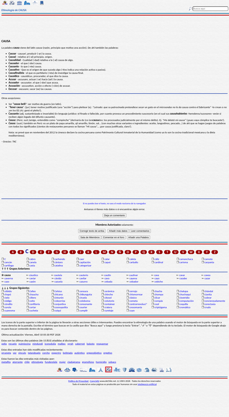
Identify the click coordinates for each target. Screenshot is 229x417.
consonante (85, 304)
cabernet (80, 343)
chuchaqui (185, 294)
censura (83, 291)
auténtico (79, 352)
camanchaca (186, 259)
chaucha (33, 294)
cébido (8, 291)
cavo (106, 278)
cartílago (9, 265)
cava (156, 275)
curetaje (108, 310)
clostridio (184, 297)
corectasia (210, 304)
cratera (108, 307)
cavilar (82, 278)
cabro (32, 259)
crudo (207, 307)
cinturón (59, 297)
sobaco (112, 362)
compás (158, 300)
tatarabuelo (34, 352)
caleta (132, 259)
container (109, 304)
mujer (62, 362)
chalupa (183, 291)
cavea (207, 275)
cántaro (58, 262)
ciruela (83, 297)
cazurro (83, 281)
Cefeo (32, 291)
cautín (107, 275)
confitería (34, 304)
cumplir (83, 310)
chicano (58, 294)
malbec (62, 343)
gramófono (88, 362)
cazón (32, 281)
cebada (108, 281)
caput (107, 262)
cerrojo (133, 291)
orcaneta (6, 352)
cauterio (83, 275)
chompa (158, 294)
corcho (46, 352)
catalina (58, 265)
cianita (208, 294)
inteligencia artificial (147, 384)
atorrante (17, 362)
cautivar (133, 275)
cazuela (58, 281)
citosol (108, 297)
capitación (85, 262)
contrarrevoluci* (138, 304)
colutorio (109, 300)
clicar (157, 297)
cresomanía (135, 307)
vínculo (22, 352)
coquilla (183, 304)
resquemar (102, 343)
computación (186, 300)
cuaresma (9, 310)
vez (14, 352)
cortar (32, 307)
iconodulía (50, 343)
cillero (32, 297)
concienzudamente (214, 300)
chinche (108, 294)
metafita (6, 362)
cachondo (59, 259)
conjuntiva (60, 304)
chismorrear (136, 294)
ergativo (107, 352)
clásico (133, 297)
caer (81, 259)
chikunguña (85, 294)
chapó (7, 294)
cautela (58, 275)
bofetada (67, 352)
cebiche (158, 281)
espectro (56, 352)
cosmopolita (61, 307)
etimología (37, 362)
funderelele (51, 362)
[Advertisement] (114, 27)
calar (107, 259)
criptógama (160, 307)
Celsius (58, 291)
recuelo (13, 343)
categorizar (85, 265)
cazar (207, 278)
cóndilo (8, 304)
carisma (183, 262)
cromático (184, 307)
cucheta (33, 310)
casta (32, 265)
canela (32, 262)
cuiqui (57, 310)
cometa (133, 300)
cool (156, 304)
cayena (133, 278)
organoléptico (94, 352)
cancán (8, 262)
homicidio (101, 362)
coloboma (84, 300)
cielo (6, 297)
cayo (156, 278)
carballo (133, 262)
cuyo (132, 310)
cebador (133, 281)
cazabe (183, 278)
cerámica (109, 291)
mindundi (37, 343)
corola (7, 307)
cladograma (73, 362)
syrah (70, 343)
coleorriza (59, 300)
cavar (182, 275)
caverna (8, 278)
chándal (208, 291)
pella (4, 343)
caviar (32, 278)
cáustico (33, 275)
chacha (158, 291)
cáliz (156, 259)
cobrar (207, 297)
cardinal (158, 262)
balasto (90, 343)
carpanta (209, 262)
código (7, 300)
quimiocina (24, 343)
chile (27, 362)
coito (32, 300)
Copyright (94, 381)
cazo (6, 281)
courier (83, 307)
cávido (57, 278)
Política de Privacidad (78, 381)
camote (208, 259)
